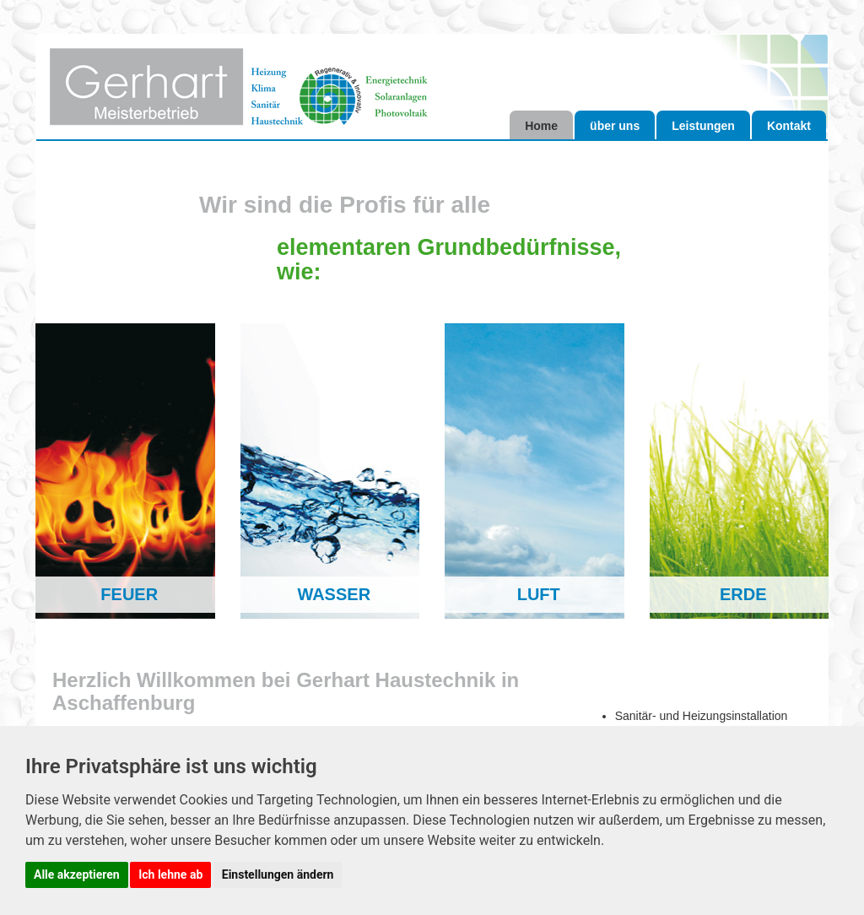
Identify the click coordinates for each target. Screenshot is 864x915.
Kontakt (789, 126)
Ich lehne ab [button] (170, 874)
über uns (615, 126)
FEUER (129, 594)
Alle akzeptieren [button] (77, 874)
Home (541, 126)
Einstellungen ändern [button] (278, 874)
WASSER (333, 594)
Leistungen (703, 126)
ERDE (743, 594)
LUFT (538, 594)
